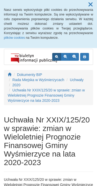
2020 (16, 85)
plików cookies (14, 38)
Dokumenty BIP (29, 75)
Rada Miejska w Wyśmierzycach (38, 80)
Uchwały (77, 80)
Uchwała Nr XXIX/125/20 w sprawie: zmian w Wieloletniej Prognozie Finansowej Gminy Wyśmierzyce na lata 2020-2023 (46, 95)
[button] (90, 4)
